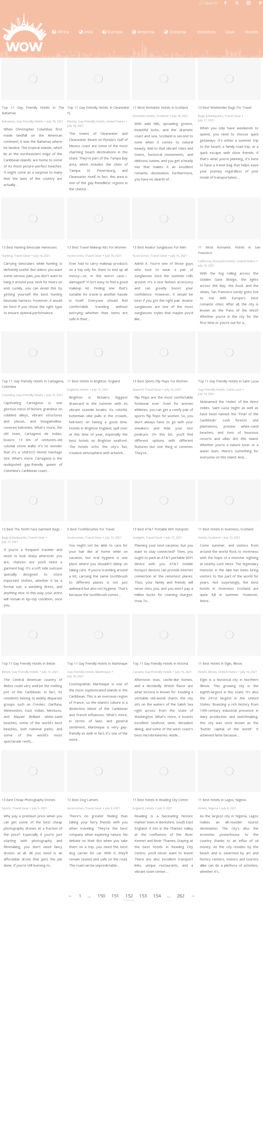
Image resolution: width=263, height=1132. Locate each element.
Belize (6, 672)
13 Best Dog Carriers (82, 800)
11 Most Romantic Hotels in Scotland (160, 107)
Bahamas (8, 121)
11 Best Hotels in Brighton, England (93, 381)
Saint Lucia (233, 389)
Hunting (7, 256)
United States (115, 121)
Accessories (75, 256)
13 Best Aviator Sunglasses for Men (159, 247)
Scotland (162, 116)
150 (101, 896)
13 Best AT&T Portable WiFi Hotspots (161, 529)
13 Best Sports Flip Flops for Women (160, 381)
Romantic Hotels (144, 116)
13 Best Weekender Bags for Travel (224, 107)
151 (115, 896)
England (72, 389)
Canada (138, 672)
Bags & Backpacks (210, 116)
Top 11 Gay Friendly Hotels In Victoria (160, 663)
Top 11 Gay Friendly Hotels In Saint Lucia (228, 381)
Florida (72, 121)
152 (129, 896)
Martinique (103, 672)
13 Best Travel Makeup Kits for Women (96, 247)
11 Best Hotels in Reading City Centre (160, 800)
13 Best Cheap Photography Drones (28, 800)
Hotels (84, 389)
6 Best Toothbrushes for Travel (90, 529)
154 (157, 896)
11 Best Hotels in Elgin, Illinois (220, 663)
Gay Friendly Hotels (29, 121)
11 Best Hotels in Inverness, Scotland (225, 529)
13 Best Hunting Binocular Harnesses (29, 247)
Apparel (138, 389)
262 (180, 896)
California (204, 261)
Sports (6, 808)
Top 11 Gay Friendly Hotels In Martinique (97, 663)
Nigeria (213, 808)
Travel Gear (232, 116)
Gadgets (138, 537)
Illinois (212, 672)
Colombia (8, 395)
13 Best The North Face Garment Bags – (32, 529)
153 (143, 896)
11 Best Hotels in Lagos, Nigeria (222, 800)
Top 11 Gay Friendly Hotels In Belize (28, 663)
